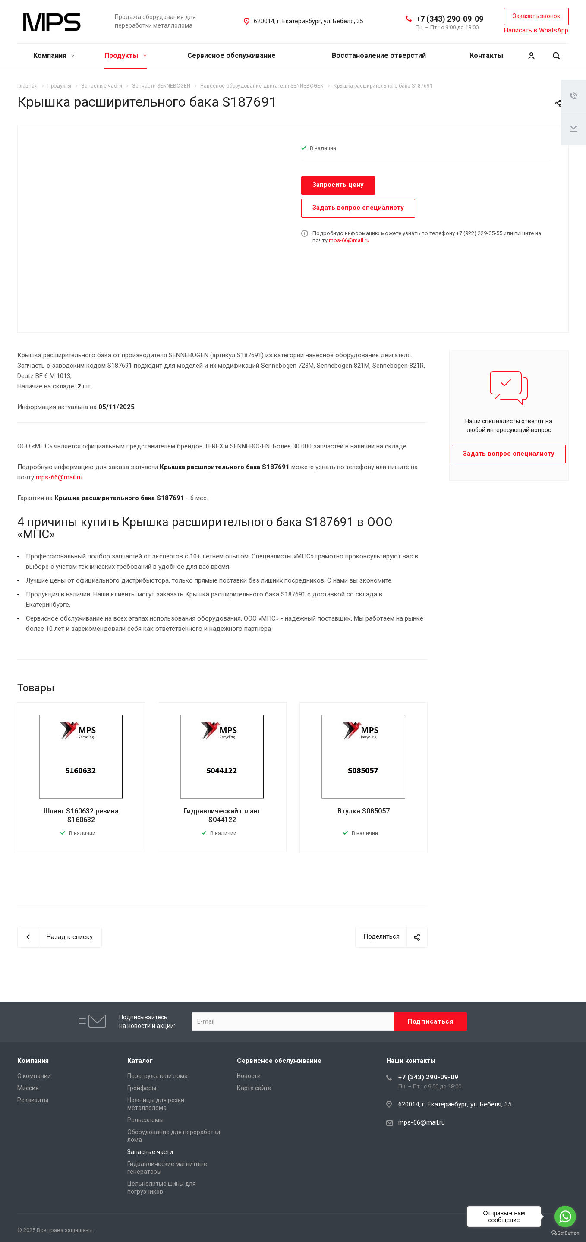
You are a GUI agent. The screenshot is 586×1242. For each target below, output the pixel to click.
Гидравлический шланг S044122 (222, 815)
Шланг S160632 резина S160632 (81, 815)
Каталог (140, 1061)
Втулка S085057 (363, 811)
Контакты (486, 55)
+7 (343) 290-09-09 (449, 18)
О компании (34, 1075)
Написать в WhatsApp (536, 30)
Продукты (125, 55)
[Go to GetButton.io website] (565, 1233)
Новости (249, 1075)
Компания (54, 55)
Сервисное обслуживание (231, 55)
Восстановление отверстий (379, 55)
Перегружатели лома (157, 1075)
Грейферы (141, 1087)
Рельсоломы (145, 1119)
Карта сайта (254, 1087)
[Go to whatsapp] (565, 1216)
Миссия (28, 1087)
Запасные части (150, 1151)
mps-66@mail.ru (349, 240)
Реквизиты (32, 1100)
